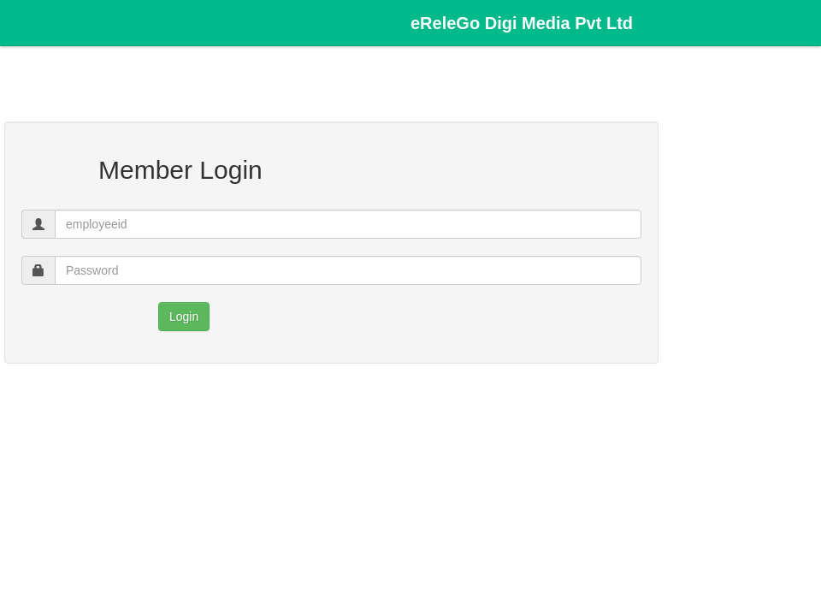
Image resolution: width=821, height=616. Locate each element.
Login (183, 316)
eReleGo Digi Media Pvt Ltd (521, 23)
